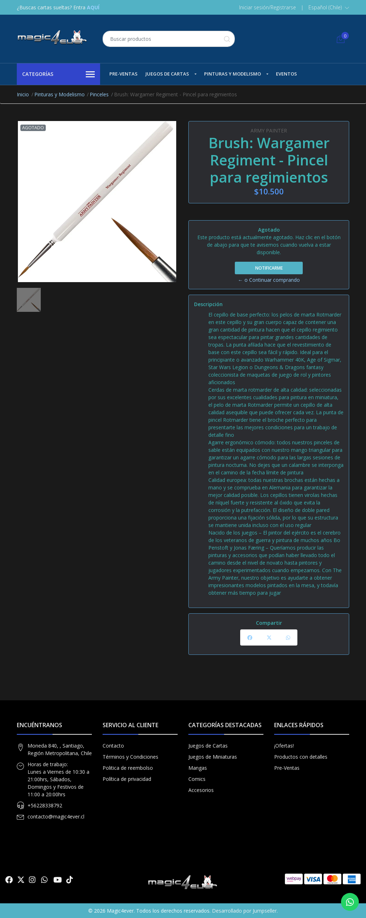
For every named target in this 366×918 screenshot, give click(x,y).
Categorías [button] (58, 74)
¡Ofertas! (284, 745)
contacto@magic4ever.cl (56, 816)
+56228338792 (45, 805)
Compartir (269, 622)
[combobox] (169, 39)
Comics (197, 779)
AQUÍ (93, 7)
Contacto (113, 745)
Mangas (197, 767)
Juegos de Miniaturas (212, 756)
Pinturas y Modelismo (232, 74)
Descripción (208, 304)
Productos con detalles (300, 756)
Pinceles (99, 94)
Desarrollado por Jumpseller (244, 910)
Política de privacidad (127, 779)
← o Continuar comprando (269, 279)
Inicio (23, 94)
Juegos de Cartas (167, 74)
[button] (328, 7)
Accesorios (201, 790)
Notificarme (269, 268)
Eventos (286, 74)
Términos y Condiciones (130, 756)
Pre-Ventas (123, 74)
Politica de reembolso (128, 767)
